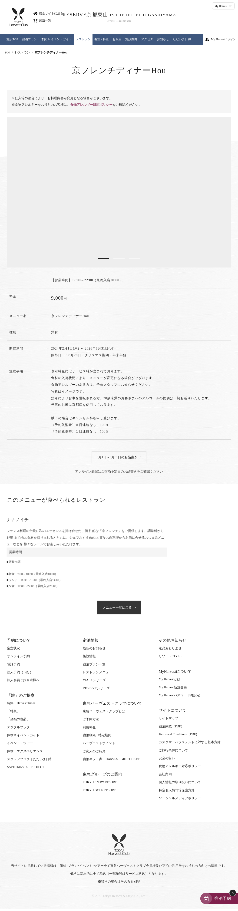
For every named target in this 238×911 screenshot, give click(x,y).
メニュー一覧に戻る (117, 609)
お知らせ (163, 39)
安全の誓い (167, 760)
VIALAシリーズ (94, 682)
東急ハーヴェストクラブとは (104, 713)
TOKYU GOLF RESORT (99, 792)
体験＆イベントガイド (23, 737)
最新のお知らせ (94, 650)
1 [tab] (103, 258)
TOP (7, 52)
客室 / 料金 (101, 39)
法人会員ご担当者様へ (23, 682)
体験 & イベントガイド (56, 39)
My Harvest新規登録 (173, 689)
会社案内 (165, 776)
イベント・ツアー (20, 745)
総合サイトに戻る (48, 13)
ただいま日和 (182, 39)
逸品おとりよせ (170, 650)
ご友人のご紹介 (94, 753)
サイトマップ (168, 720)
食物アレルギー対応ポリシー (91, 105)
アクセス (147, 39)
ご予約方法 (91, 721)
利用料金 (89, 729)
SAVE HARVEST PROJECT (25, 769)
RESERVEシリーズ (96, 690)
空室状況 (13, 650)
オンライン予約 (18, 658)
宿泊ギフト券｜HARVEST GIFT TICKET (111, 761)
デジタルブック (18, 729)
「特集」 (13, 713)
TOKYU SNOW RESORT (100, 784)
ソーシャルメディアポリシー (180, 800)
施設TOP (12, 39)
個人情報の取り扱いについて (180, 784)
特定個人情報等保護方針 (177, 792)
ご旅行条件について (173, 752)
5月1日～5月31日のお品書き (117, 458)
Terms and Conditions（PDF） (179, 736)
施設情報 (89, 658)
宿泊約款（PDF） (171, 728)
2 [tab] (119, 258)
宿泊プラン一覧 (94, 666)
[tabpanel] (119, 193)
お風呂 (117, 39)
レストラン (83, 39)
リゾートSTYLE (170, 658)
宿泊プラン (29, 39)
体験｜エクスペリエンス (25, 753)
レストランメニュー (97, 674)
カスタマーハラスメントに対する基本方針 (190, 744)
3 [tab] (135, 258)
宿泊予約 (220, 897)
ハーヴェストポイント (99, 745)
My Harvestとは (169, 681)
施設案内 (131, 39)
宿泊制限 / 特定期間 (97, 737)
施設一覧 (42, 20)
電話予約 (13, 666)
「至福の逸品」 (18, 721)
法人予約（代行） (20, 674)
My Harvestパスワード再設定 (179, 697)
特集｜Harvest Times (21, 705)
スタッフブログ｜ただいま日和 (30, 761)
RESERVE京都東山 (119, 17)
